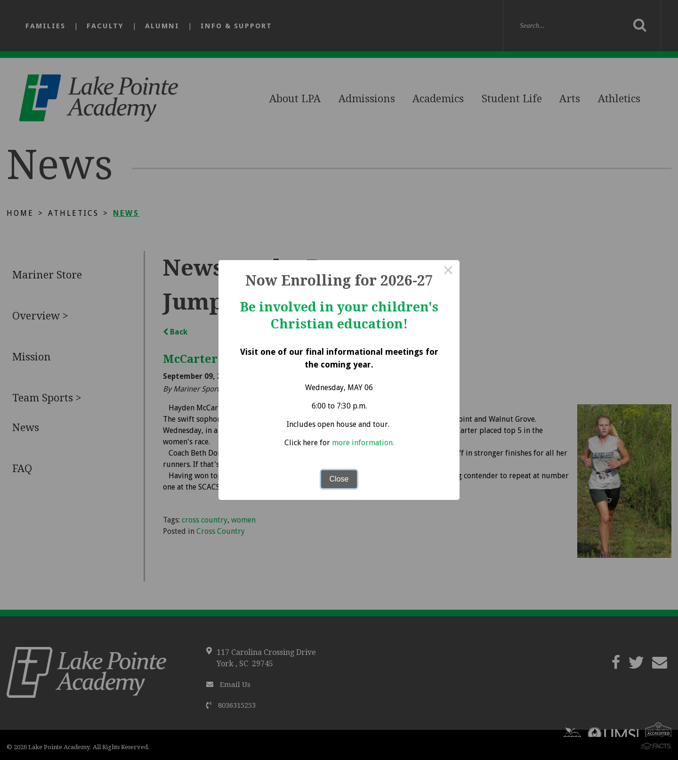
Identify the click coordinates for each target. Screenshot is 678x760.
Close (339, 479)
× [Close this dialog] (448, 271)
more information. (363, 442)
